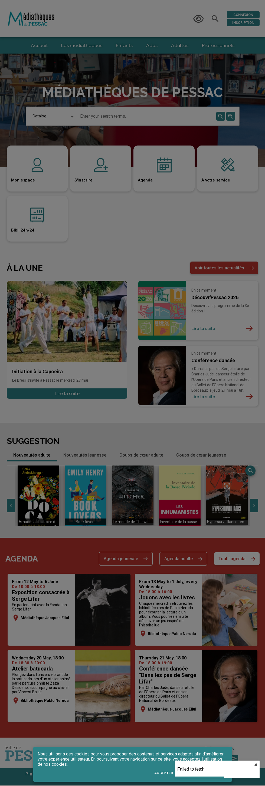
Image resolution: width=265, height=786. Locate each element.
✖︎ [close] (255, 765)
